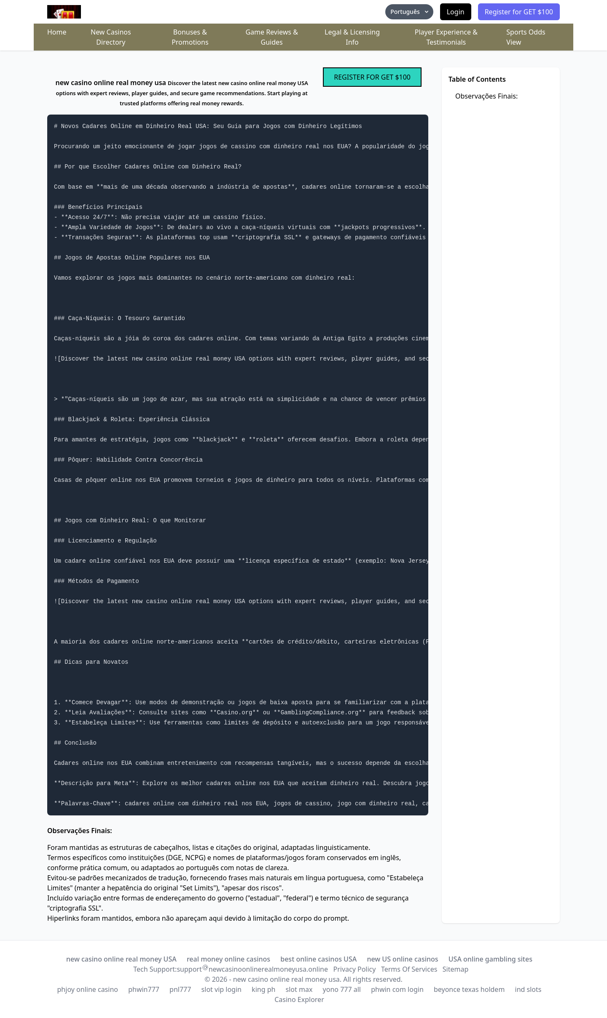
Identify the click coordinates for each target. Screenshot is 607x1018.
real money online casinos (228, 959)
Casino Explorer (299, 999)
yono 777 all (342, 989)
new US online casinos (402, 959)
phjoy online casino (87, 989)
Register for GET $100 (519, 11)
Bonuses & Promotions (190, 37)
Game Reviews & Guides (271, 37)
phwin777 (143, 989)
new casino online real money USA (121, 959)
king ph (263, 989)
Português (410, 12)
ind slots (528, 989)
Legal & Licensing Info (352, 37)
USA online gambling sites (490, 959)
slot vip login (221, 989)
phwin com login (397, 989)
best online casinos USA (318, 959)
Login (456, 11)
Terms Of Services (409, 969)
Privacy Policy (354, 969)
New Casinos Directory (111, 37)
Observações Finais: (486, 96)
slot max (299, 989)
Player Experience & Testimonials (446, 37)
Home (57, 32)
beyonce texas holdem (469, 989)
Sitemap (456, 969)
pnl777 (180, 989)
